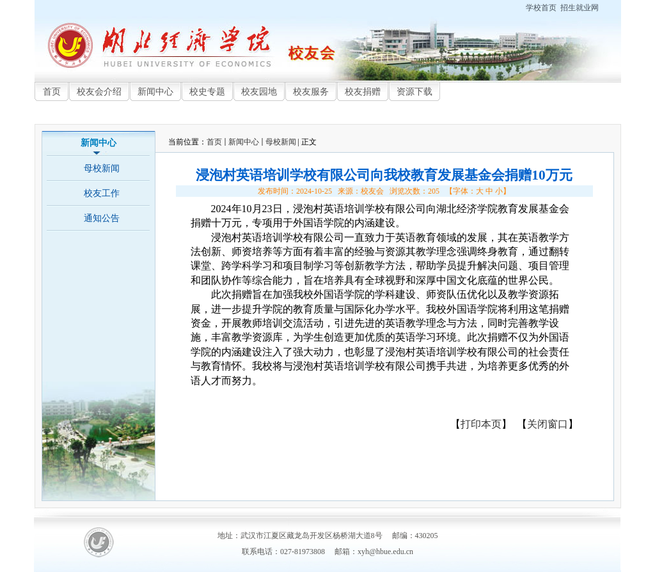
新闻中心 (243, 141)
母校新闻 (280, 141)
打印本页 (481, 424)
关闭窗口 (547, 424)
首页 (214, 141)
